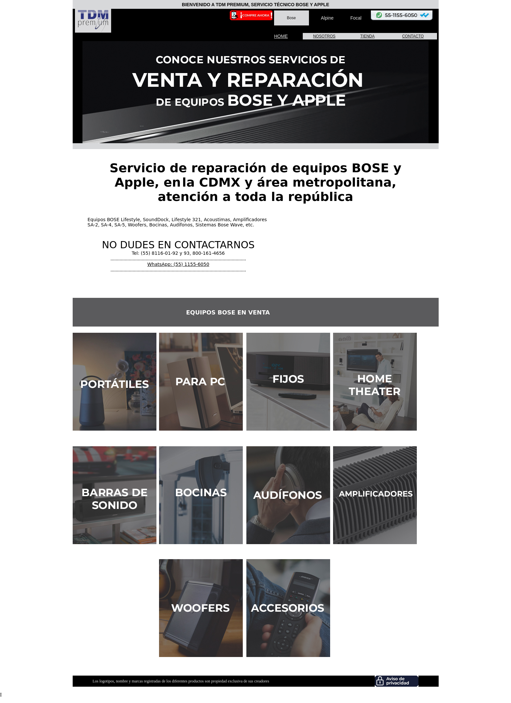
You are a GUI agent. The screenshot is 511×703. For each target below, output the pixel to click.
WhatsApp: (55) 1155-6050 (178, 264)
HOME (281, 36)
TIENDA (367, 36)
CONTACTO (413, 36)
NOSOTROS (324, 36)
